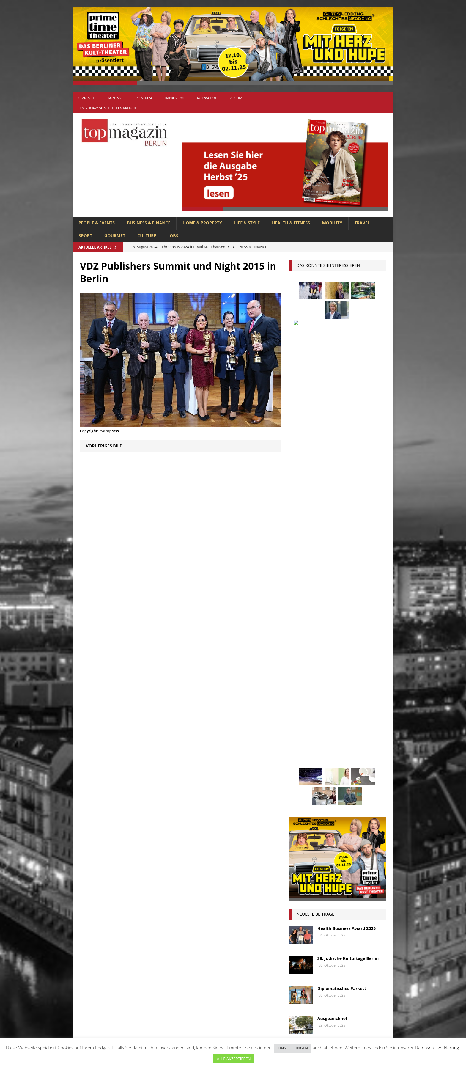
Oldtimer (301, 751)
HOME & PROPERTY (202, 223)
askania (344, 651)
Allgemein (167, 929)
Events (368, 673)
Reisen (325, 762)
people (346, 751)
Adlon (298, 651)
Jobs (173, 235)
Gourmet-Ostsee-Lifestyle (344, 601)
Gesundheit (303, 695)
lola (326, 729)
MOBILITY (332, 223)
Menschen (302, 740)
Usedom (322, 784)
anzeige (320, 651)
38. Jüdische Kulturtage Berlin (348, 511)
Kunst (320, 718)
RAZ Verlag (144, 97)
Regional (301, 762)
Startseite (87, 97)
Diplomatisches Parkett (341, 541)
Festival (300, 684)
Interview (332, 706)
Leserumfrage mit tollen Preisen (107, 108)
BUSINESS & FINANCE (148, 223)
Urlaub (299, 784)
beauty (315, 662)
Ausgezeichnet (332, 571)
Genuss (356, 684)
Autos (366, 651)
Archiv (236, 97)
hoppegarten (354, 695)
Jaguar (357, 706)
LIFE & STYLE (247, 223)
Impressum (174, 97)
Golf (328, 695)
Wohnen (300, 795)
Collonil (301, 673)
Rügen (345, 762)
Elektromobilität (335, 673)
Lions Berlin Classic (354, 718)
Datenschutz (207, 97)
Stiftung (301, 773)
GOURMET (114, 235)
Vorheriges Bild (104, 446)
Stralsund (328, 773)
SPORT (85, 235)
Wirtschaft (350, 784)
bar (295, 662)
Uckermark (358, 773)
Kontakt (115, 97)
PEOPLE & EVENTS (96, 223)
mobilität (330, 740)
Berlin (336, 662)
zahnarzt (326, 795)
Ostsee (325, 751)
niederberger (361, 740)
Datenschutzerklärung (437, 1048)
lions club (302, 729)
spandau (368, 762)
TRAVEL (362, 223)
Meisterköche (352, 729)
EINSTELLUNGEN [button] (293, 1048)
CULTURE (146, 235)
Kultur (299, 718)
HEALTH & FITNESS (291, 223)
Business (359, 662)
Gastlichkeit (328, 684)
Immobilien (303, 706)
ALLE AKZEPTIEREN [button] (234, 1058)
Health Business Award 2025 (346, 481)
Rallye (367, 751)
